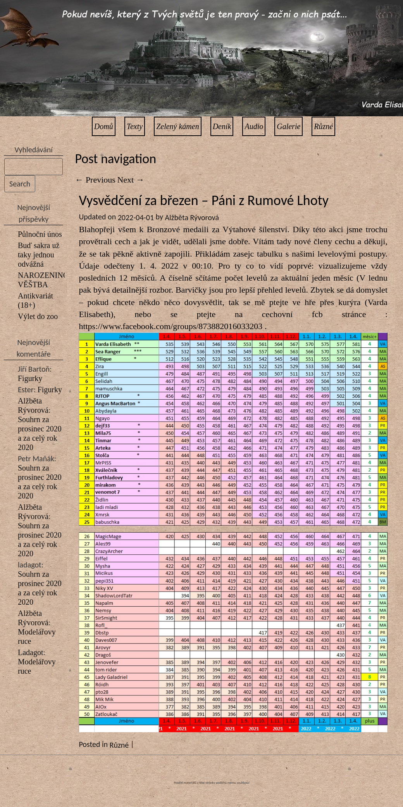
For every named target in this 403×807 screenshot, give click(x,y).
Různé (323, 126)
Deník (222, 126)
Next (130, 180)
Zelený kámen (177, 126)
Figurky (30, 378)
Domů (103, 126)
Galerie (288, 126)
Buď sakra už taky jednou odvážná (38, 254)
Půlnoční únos (40, 234)
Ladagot (30, 652)
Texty (135, 126)
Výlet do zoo (38, 316)
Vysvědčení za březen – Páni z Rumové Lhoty (204, 200)
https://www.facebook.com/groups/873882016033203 (170, 326)
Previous (95, 180)
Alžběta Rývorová (192, 217)
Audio (254, 126)
